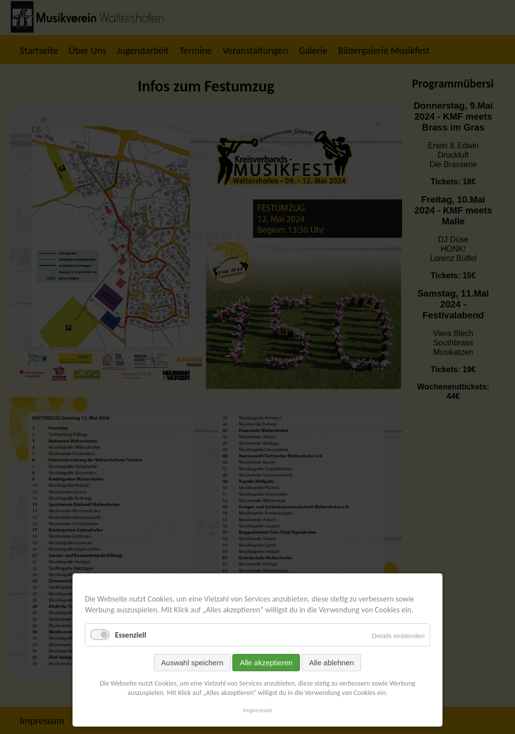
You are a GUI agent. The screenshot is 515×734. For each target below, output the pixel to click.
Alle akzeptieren (266, 662)
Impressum (257, 710)
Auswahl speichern (192, 662)
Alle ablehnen (331, 662)
